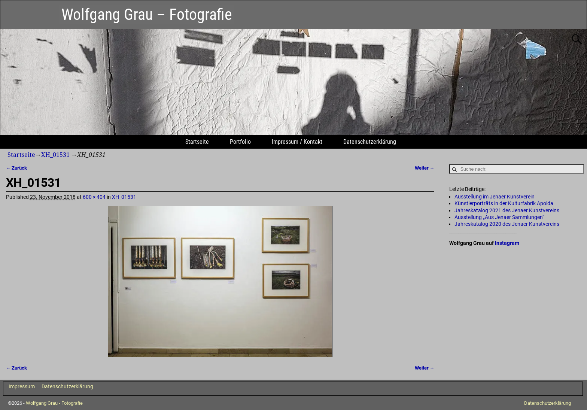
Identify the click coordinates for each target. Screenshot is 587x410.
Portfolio (240, 141)
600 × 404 (94, 197)
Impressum (22, 386)
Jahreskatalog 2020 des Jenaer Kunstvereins (506, 224)
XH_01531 (55, 154)
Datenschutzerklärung (369, 141)
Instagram (507, 243)
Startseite (197, 141)
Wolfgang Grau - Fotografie (54, 403)
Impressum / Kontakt (297, 141)
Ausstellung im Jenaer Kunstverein (494, 197)
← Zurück (16, 168)
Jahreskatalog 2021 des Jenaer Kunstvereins (506, 210)
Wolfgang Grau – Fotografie (146, 14)
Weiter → (425, 168)
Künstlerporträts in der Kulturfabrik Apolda (503, 203)
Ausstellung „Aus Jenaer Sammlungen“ (499, 217)
